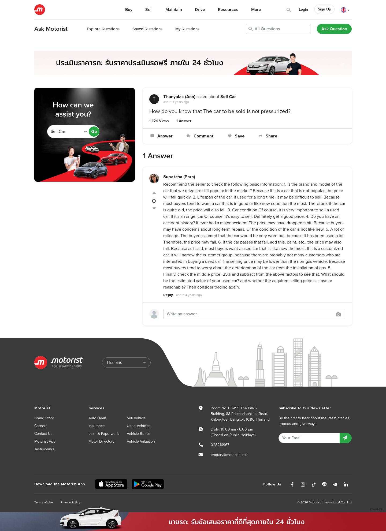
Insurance (96, 426)
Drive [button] (200, 9)
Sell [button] (149, 9)
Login (303, 9)
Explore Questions (103, 29)
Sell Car (228, 96)
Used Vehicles (139, 426)
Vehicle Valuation (141, 441)
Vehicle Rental (138, 433)
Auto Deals (97, 418)
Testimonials (44, 449)
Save (235, 136)
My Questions (187, 29)
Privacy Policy (70, 502)
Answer (161, 136)
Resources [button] (228, 9)
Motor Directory (101, 441)
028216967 (220, 445)
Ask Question (334, 29)
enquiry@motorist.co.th (229, 455)
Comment (199, 136)
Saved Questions (147, 29)
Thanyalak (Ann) (179, 96)
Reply (168, 295)
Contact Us (43, 433)
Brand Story (44, 418)
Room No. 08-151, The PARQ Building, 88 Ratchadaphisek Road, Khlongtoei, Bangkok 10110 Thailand (240, 414)
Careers (40, 426)
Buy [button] (128, 9)
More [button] (256, 9)
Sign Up (324, 9)
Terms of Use (43, 502)
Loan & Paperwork (103, 433)
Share (267, 136)
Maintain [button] (173, 9)
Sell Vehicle (136, 418)
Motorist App (44, 441)
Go (94, 131)
